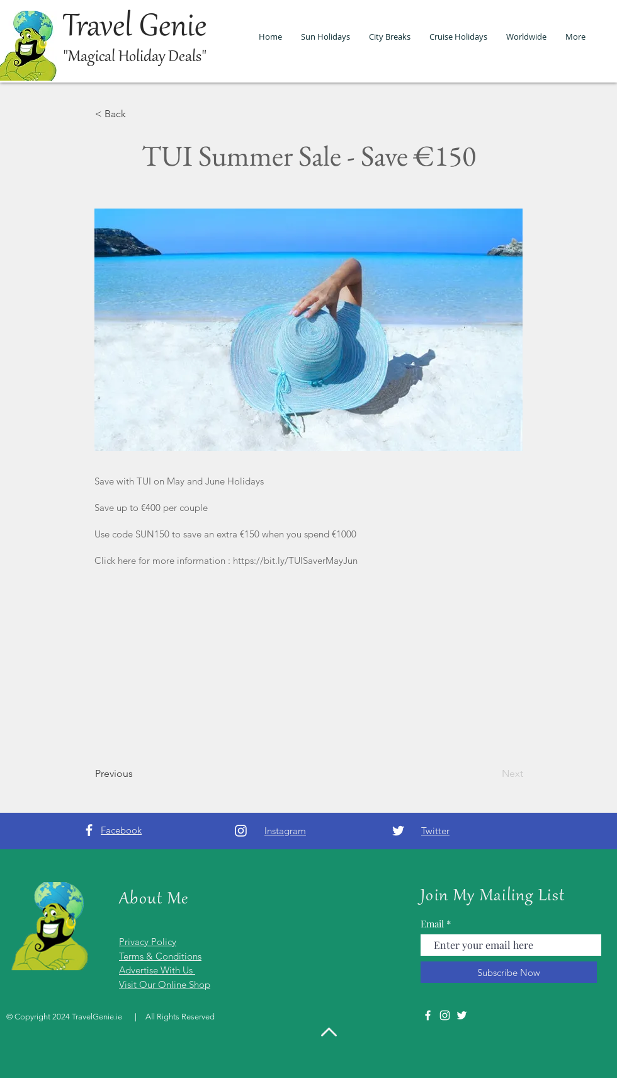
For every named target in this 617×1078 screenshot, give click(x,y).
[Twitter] (398, 831)
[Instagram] (241, 831)
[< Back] (136, 114)
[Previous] (136, 773)
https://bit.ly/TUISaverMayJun (295, 560)
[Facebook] (89, 830)
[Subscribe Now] (509, 972)
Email (432, 924)
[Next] (491, 773)
